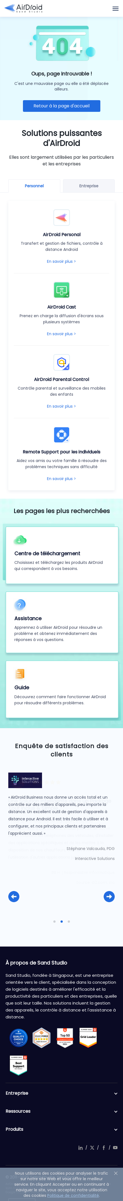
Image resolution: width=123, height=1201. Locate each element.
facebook (103, 1148)
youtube (115, 1148)
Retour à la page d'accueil (61, 106)
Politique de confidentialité (73, 1195)
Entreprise (61, 1093)
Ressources (61, 1111)
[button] (13, 896)
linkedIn (80, 1148)
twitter (92, 1148)
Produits (61, 1129)
